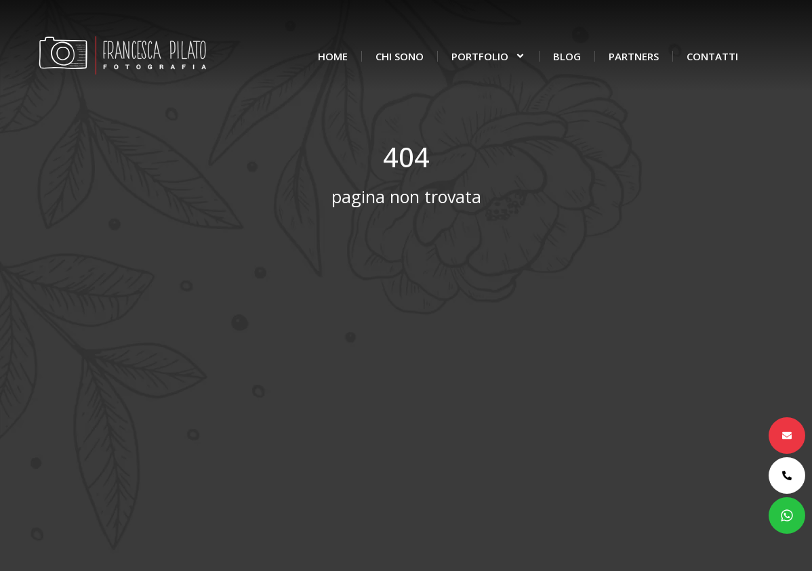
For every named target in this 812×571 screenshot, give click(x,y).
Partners (634, 56)
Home (333, 56)
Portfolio (488, 56)
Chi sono (399, 56)
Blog (567, 56)
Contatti (712, 56)
